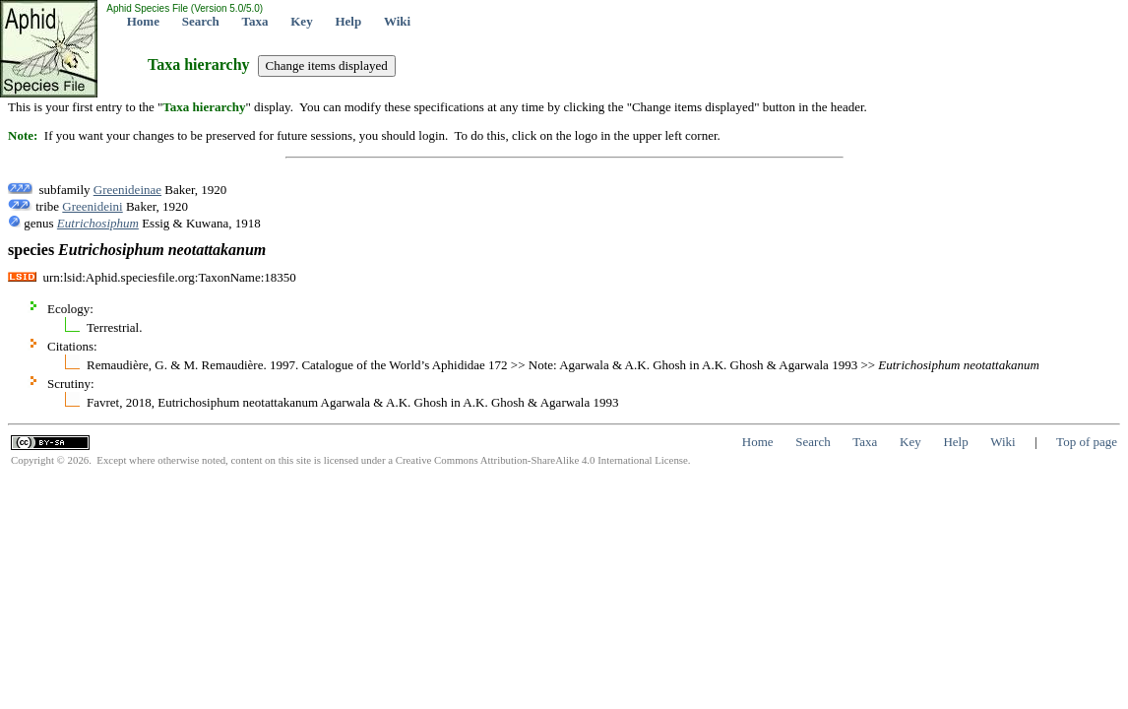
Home (143, 21)
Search (200, 21)
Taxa (255, 21)
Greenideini (92, 206)
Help (348, 21)
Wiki (397, 21)
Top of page (1086, 441)
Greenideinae (127, 189)
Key (301, 21)
